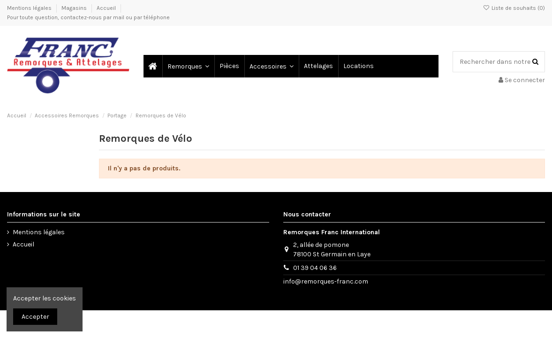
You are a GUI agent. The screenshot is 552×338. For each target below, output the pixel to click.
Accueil (106, 8)
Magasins (74, 8)
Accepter (35, 317)
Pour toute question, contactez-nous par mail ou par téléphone (88, 17)
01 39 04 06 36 (315, 268)
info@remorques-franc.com (325, 281)
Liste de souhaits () (514, 8)
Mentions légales (30, 8)
